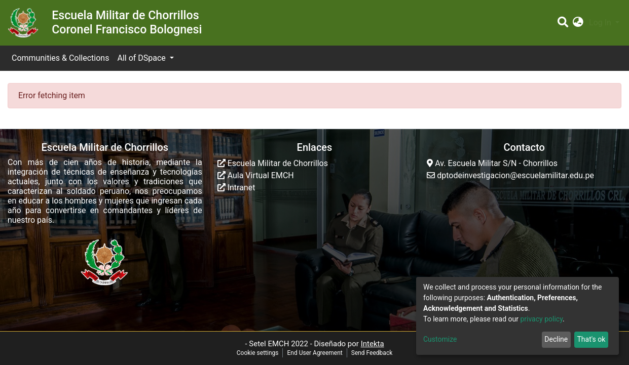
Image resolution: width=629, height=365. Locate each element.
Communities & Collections (60, 58)
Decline (556, 339)
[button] (578, 23)
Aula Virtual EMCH (255, 175)
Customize (440, 339)
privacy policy (541, 319)
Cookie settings (258, 352)
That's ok (591, 339)
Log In (601, 22)
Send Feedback (372, 352)
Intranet (236, 187)
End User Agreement (314, 352)
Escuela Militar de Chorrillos (272, 163)
